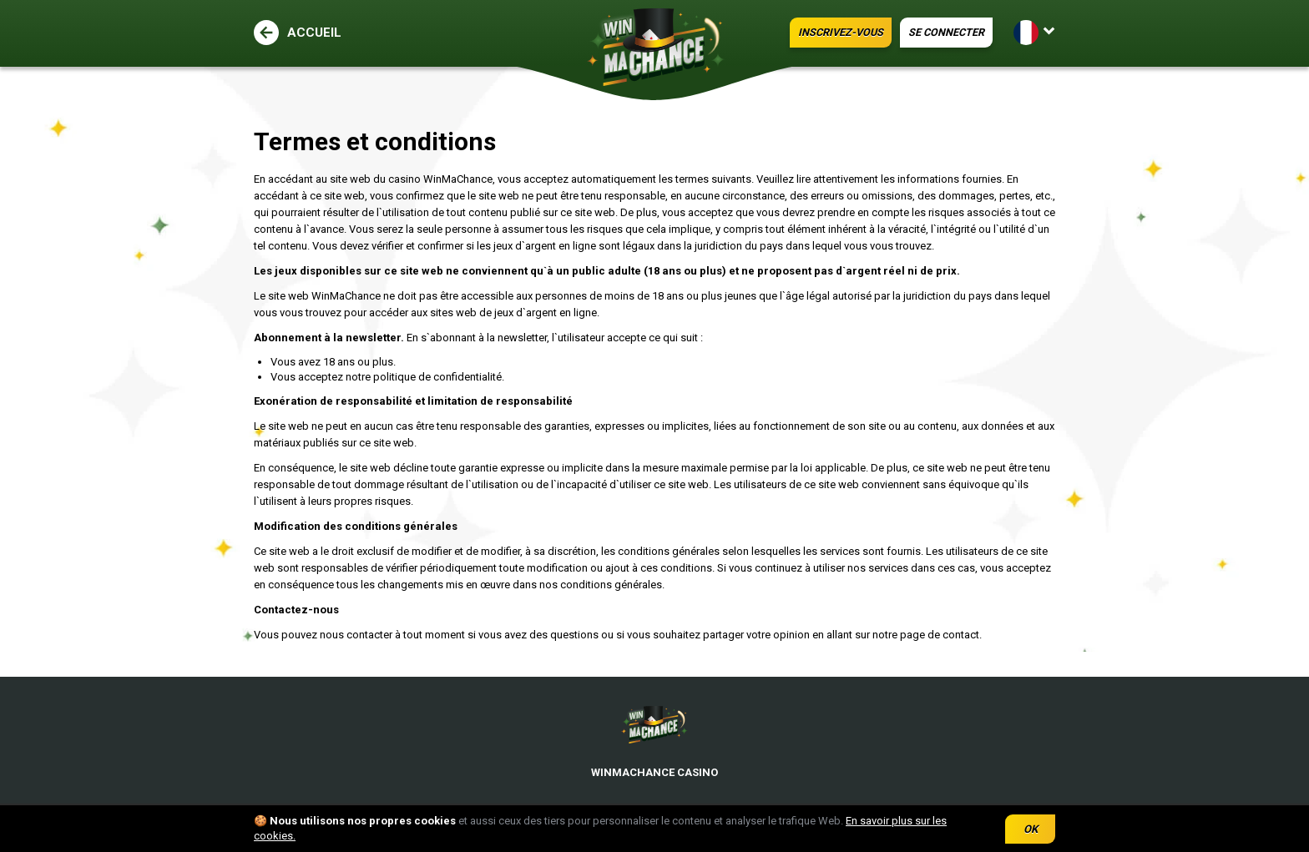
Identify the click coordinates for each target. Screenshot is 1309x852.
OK (1030, 829)
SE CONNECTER (931, 32)
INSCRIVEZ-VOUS (802, 32)
